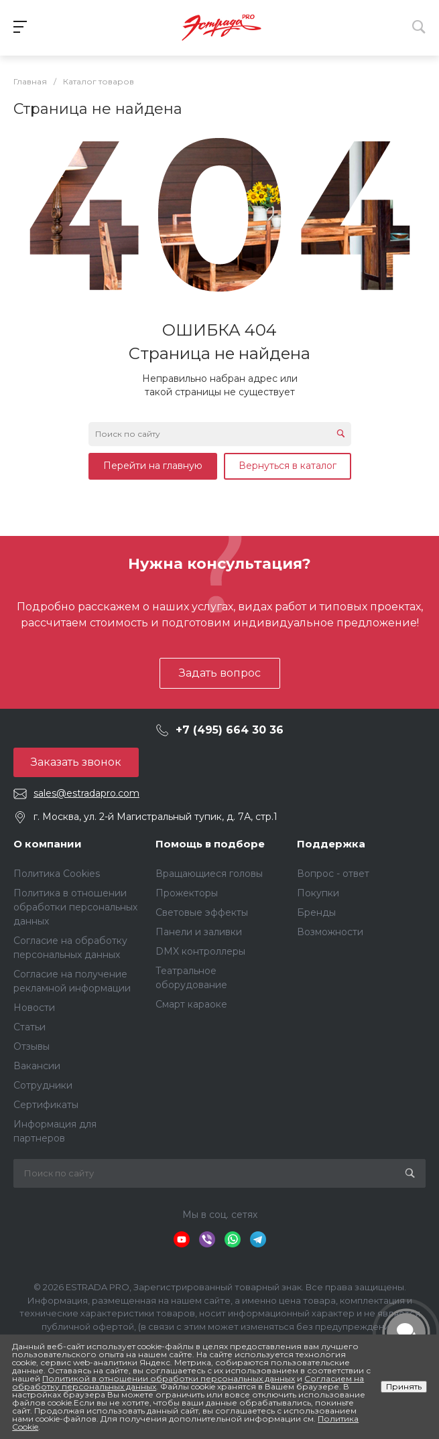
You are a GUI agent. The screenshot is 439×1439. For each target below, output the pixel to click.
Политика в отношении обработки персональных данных (75, 907)
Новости (34, 1008)
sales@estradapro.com (86, 793)
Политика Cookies (56, 874)
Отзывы (31, 1046)
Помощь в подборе (210, 843)
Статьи (29, 1027)
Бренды (316, 912)
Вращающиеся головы (209, 874)
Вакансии (36, 1066)
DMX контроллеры (200, 951)
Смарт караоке (191, 1004)
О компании (47, 843)
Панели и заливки (198, 932)
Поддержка (331, 843)
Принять (404, 1386)
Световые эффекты (201, 912)
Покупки (318, 893)
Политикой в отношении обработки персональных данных (168, 1378)
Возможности (330, 932)
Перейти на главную (152, 466)
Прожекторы (186, 893)
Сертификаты (45, 1105)
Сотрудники (42, 1085)
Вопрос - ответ (333, 874)
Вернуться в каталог (287, 466)
